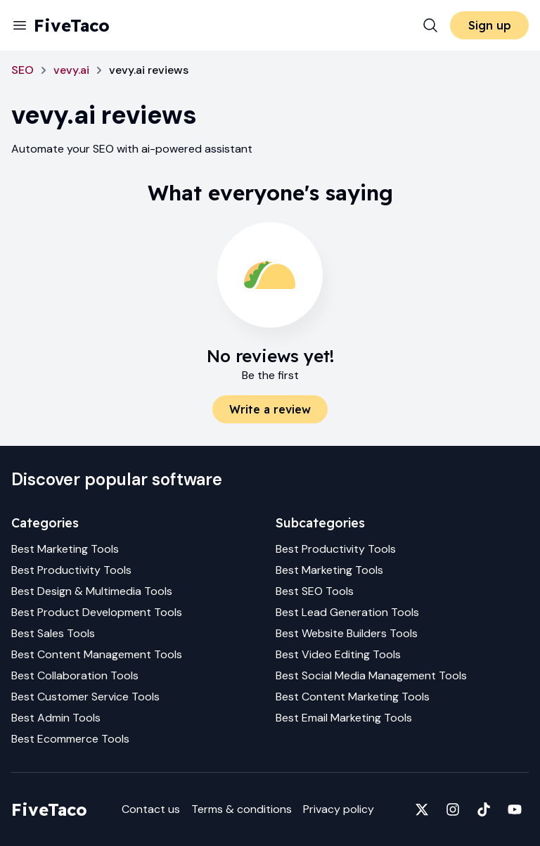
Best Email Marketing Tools (344, 717)
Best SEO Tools (315, 591)
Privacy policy (338, 809)
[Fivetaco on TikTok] (484, 809)
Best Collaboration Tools (75, 675)
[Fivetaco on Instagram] (453, 809)
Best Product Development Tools (96, 612)
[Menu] (19, 25)
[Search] (430, 25)
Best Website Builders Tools (347, 633)
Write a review (270, 409)
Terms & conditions (241, 809)
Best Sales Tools (53, 633)
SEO (22, 70)
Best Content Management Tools (96, 654)
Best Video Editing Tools (338, 654)
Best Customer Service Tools (85, 696)
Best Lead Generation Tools (347, 612)
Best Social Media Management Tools (371, 675)
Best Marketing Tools (65, 548)
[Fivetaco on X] (422, 809)
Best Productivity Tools (71, 570)
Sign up (489, 25)
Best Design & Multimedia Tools (91, 591)
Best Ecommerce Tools (70, 738)
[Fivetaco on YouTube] (515, 809)
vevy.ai (71, 70)
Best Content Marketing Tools (353, 696)
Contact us (151, 809)
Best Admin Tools (56, 717)
